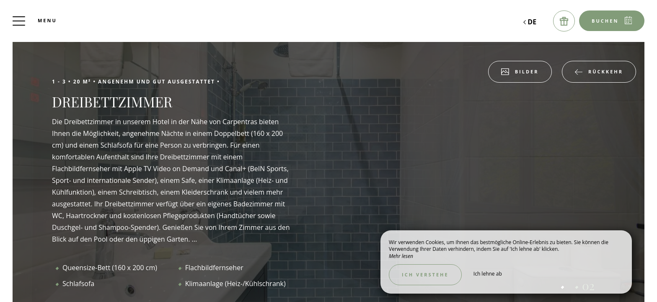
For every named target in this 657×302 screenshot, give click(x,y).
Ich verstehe (425, 274)
